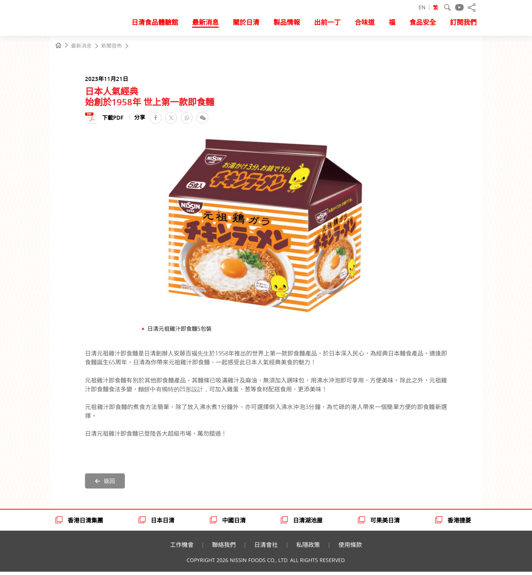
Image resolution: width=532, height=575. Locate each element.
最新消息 (81, 46)
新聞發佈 (111, 46)
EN (422, 7)
